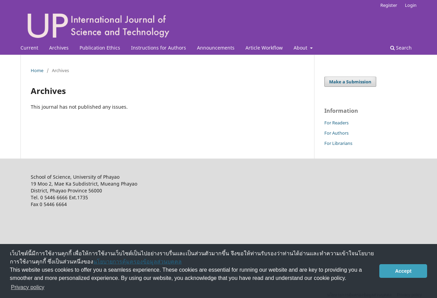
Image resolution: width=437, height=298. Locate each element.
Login (411, 5)
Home (37, 70)
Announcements (216, 47)
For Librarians (338, 143)
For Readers (336, 123)
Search (401, 47)
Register (388, 5)
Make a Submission (350, 82)
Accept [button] (403, 271)
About (301, 47)
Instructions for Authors (158, 47)
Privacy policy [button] (27, 287)
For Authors (336, 133)
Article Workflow (264, 47)
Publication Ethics (100, 47)
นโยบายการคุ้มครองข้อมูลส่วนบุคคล (137, 262)
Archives (59, 47)
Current (29, 47)
